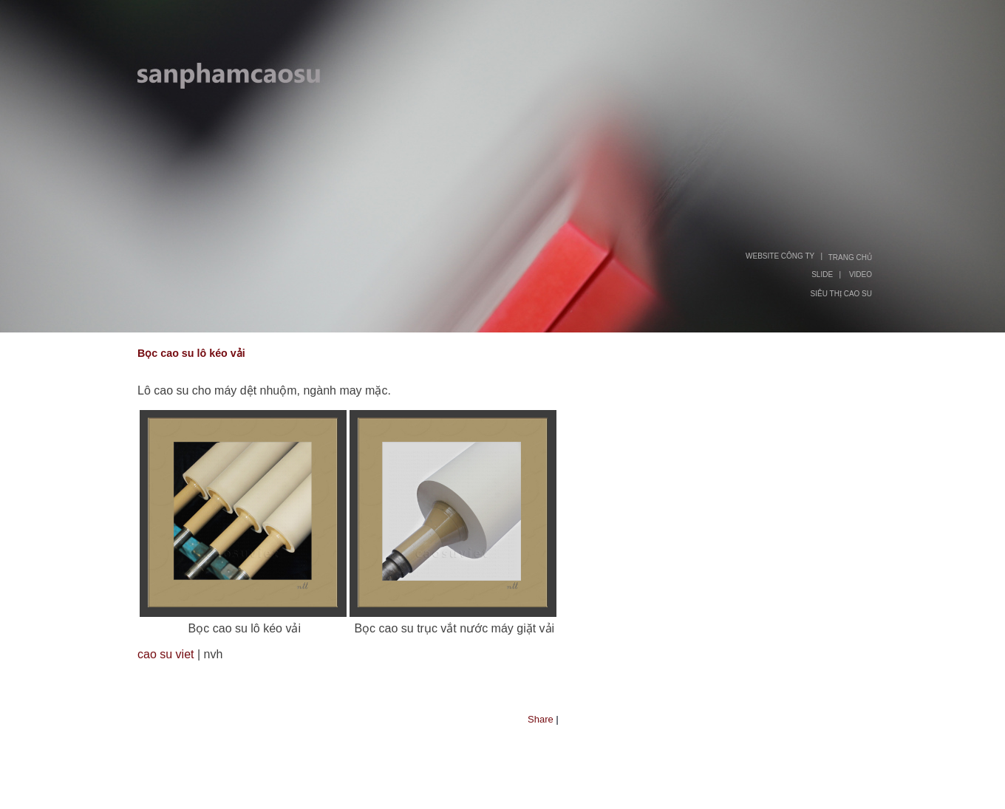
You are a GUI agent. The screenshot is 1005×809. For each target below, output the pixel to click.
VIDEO (860, 274)
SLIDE (822, 274)
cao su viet (165, 654)
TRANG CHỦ (850, 257)
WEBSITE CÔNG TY (780, 256)
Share (540, 719)
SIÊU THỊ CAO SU (841, 294)
